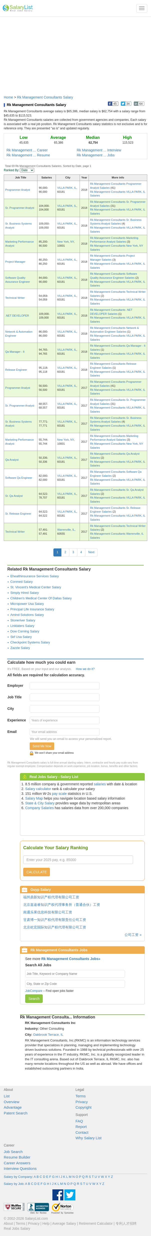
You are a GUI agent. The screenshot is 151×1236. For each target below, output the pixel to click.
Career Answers (17, 1163)
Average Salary (64, 1223)
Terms (81, 1096)
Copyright (84, 1107)
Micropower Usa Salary (27, 604)
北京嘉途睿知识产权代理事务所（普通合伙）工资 (61, 905)
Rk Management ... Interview (99, 150)
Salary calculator (38, 789)
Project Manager (15, 261)
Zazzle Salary (20, 648)
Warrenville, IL (66, 529)
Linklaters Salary (22, 626)
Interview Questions (20, 1168)
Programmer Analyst (17, 189)
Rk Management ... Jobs (96, 155)
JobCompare (33, 991)
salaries (100, 784)
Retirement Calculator (96, 1223)
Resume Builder (17, 1157)
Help (46, 1223)
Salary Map (34, 798)
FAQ (79, 1121)
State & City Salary (40, 803)
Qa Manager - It (14, 351)
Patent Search (15, 1113)
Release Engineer (16, 369)
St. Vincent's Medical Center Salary (35, 587)
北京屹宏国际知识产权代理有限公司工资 (54, 927)
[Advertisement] (75, 53)
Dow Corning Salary (24, 631)
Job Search (13, 1152)
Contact (82, 1132)
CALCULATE (36, 872)
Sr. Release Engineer (18, 513)
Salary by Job (13, 1184)
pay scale (59, 794)
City (10, 709)
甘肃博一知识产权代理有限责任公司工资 (54, 920)
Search (33, 999)
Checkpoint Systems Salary (30, 642)
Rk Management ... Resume (28, 155)
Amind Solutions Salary (27, 615)
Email (11, 732)
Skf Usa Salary (21, 637)
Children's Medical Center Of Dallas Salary (41, 598)
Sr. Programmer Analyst (19, 207)
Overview (11, 1102)
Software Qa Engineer (18, 477)
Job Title (14, 697)
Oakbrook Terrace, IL (48, 1034)
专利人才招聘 (126, 1223)
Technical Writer (15, 297)
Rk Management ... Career (27, 150)
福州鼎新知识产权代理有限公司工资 (51, 897)
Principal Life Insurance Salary (32, 609)
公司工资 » (133, 935)
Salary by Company (18, 1177)
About (8, 1223)
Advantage (13, 1107)
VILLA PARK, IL (66, 187)
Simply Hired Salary (24, 593)
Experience (16, 720)
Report (81, 1126)
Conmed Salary (21, 582)
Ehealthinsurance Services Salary (34, 576)
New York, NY (65, 241)
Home (8, 97)
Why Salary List (89, 1138)
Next (91, 552)
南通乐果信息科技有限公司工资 (47, 912)
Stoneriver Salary (22, 620)
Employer (15, 686)
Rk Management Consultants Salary (45, 97)
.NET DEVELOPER (17, 315)
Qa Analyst (11, 459)
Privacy (82, 1102)
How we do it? (85, 669)
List (6, 1096)
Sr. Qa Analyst (14, 495)
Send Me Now (41, 746)
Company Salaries (39, 808)
